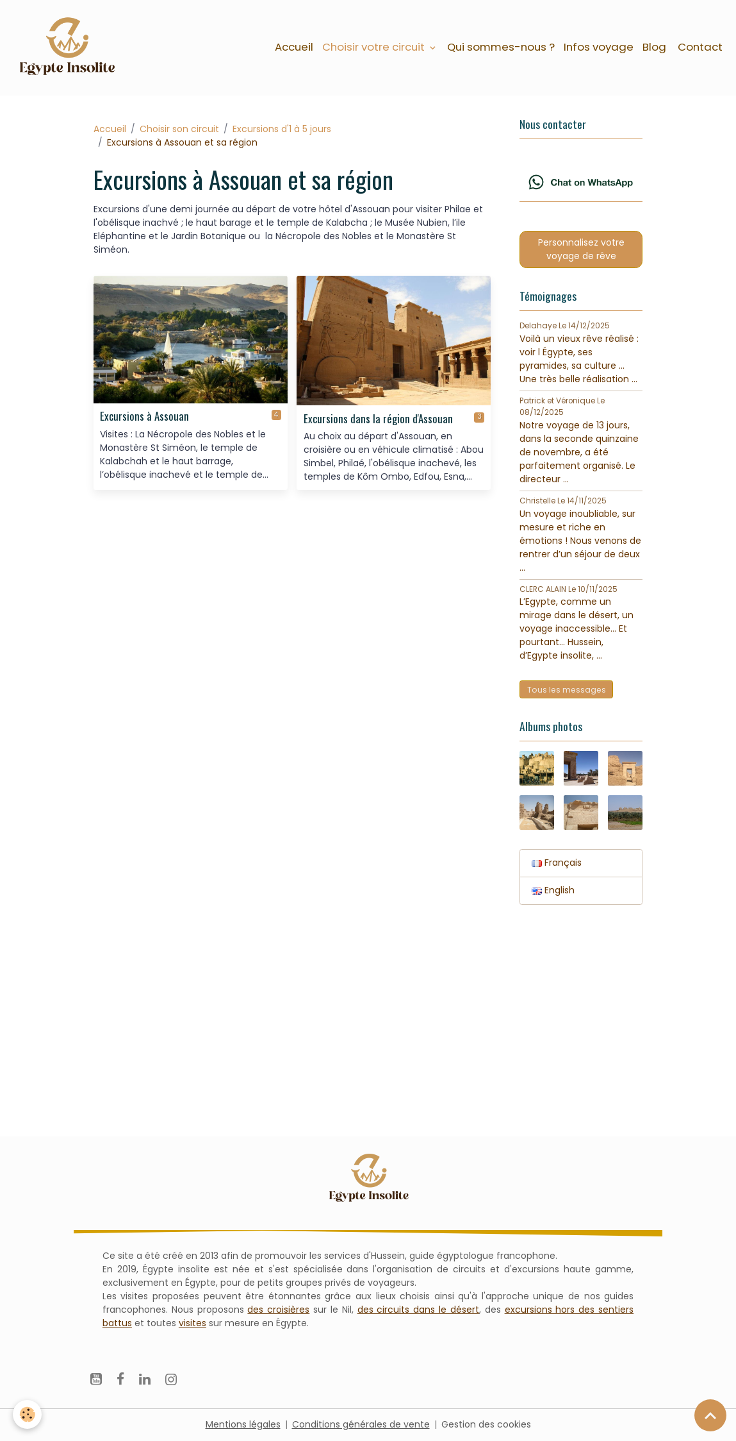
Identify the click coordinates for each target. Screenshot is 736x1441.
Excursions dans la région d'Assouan (378, 418)
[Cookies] (27, 1414)
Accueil (294, 47)
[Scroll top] (710, 1415)
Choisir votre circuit (374, 47)
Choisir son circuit (179, 128)
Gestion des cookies (486, 1424)
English (553, 890)
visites (192, 1323)
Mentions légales (243, 1424)
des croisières (278, 1309)
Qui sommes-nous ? (501, 47)
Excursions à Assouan (144, 416)
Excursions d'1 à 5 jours (282, 128)
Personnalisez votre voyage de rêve (581, 249)
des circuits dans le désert (418, 1309)
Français (557, 862)
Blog (654, 47)
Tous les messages (566, 689)
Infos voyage (599, 47)
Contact (699, 47)
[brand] (69, 47)
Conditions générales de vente (361, 1424)
